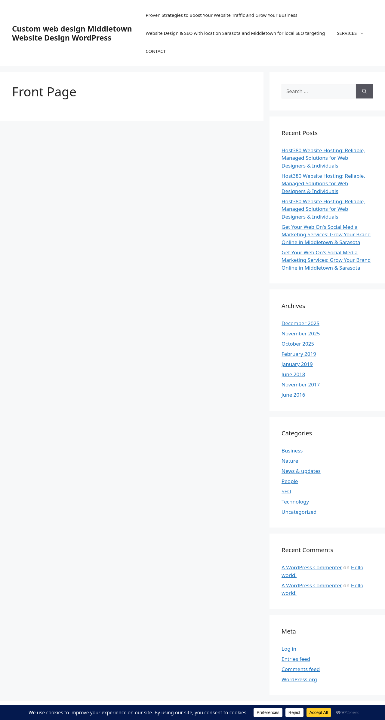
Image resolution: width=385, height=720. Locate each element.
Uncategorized (299, 511)
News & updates (301, 470)
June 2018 (293, 374)
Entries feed (296, 658)
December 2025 (300, 323)
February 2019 (299, 353)
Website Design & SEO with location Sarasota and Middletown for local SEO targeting (235, 33)
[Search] (364, 91)
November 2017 (301, 384)
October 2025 (298, 343)
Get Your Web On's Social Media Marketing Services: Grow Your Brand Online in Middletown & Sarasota (326, 234)
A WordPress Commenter (312, 567)
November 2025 (301, 333)
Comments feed (301, 669)
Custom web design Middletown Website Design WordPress (72, 33)
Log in (289, 648)
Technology (295, 501)
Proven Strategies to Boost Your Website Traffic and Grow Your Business (221, 15)
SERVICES (353, 33)
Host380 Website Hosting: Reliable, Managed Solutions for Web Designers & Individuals (323, 158)
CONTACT (156, 51)
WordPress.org (299, 679)
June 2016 (293, 394)
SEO (286, 491)
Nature (290, 460)
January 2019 (297, 364)
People (290, 481)
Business (292, 450)
